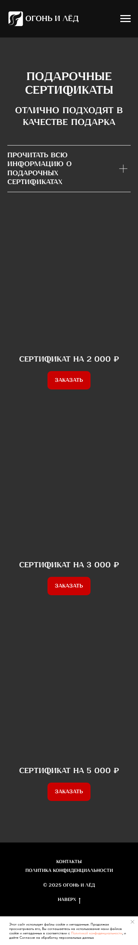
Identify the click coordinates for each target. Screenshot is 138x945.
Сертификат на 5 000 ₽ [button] (69, 771)
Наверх (69, 900)
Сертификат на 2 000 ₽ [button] (69, 359)
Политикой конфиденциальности (96, 933)
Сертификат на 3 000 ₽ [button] (69, 565)
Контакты (69, 862)
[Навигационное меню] (125, 18)
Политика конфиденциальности (69, 871)
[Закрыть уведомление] (132, 922)
